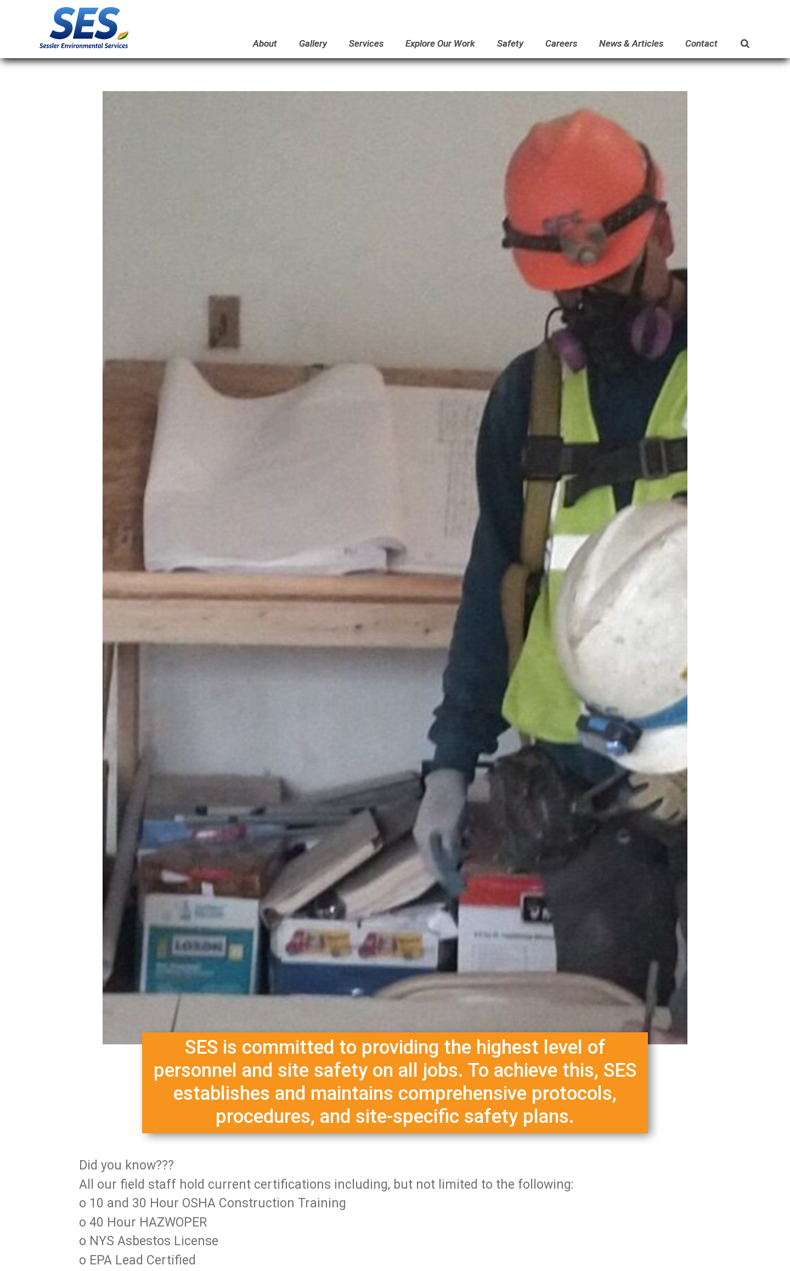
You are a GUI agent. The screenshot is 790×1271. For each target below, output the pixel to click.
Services (366, 43)
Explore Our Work (440, 43)
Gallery (313, 43)
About (265, 43)
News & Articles (631, 43)
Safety (510, 43)
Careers (561, 43)
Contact (701, 43)
